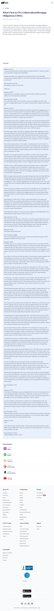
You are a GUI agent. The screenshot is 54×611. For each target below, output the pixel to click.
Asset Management (24, 538)
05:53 (15, 235)
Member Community (7, 552)
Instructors (5, 495)
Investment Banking (24, 529)
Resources (5, 557)
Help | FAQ (39, 526)
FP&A (21, 526)
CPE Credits (5, 507)
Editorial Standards (7, 502)
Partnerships (6, 512)
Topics (21, 514)
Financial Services (7, 526)
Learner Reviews (6, 509)
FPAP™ (21, 495)
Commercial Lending (24, 533)
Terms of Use (25, 607)
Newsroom (5, 517)
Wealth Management (24, 545)
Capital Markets (23, 531)
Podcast (5, 560)
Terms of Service (32, 607)
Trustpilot (24, 581)
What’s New (5, 555)
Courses (21, 519)
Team (4, 497)
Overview (5, 492)
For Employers (6, 533)
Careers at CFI (6, 500)
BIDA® (21, 502)
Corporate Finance (7, 529)
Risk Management (24, 536)
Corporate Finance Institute (5, 2)
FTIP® (21, 507)
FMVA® (21, 492)
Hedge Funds (23, 541)
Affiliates (5, 514)
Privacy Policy (17, 607)
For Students (39, 495)
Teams (4, 536)
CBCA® (21, 500)
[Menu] (52, 3)
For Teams (39, 497)
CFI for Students (6, 505)
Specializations (23, 517)
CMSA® (21, 497)
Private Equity (23, 543)
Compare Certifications (25, 512)
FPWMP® (22, 505)
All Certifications (23, 509)
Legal (38, 529)
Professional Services (8, 531)
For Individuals (40, 492)
